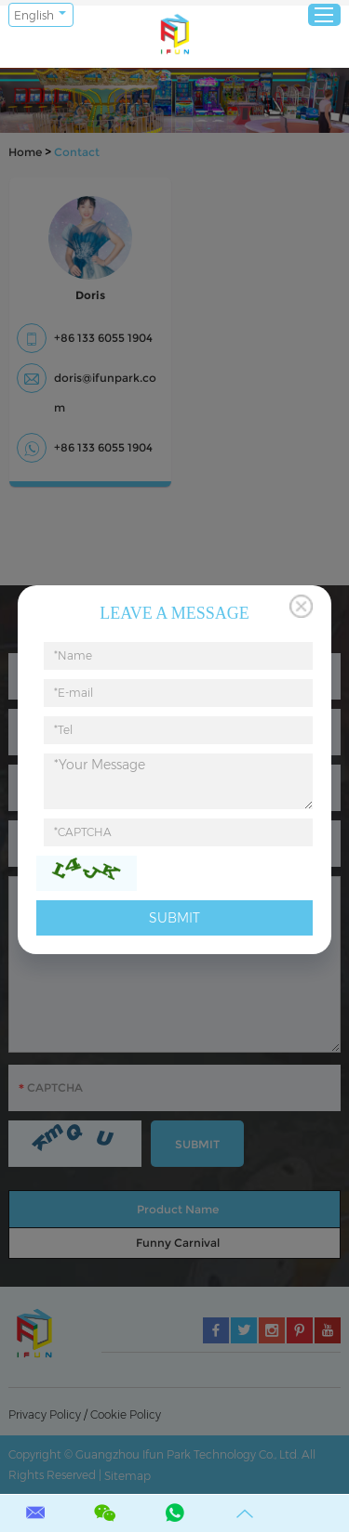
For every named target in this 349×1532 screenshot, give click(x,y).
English (34, 15)
